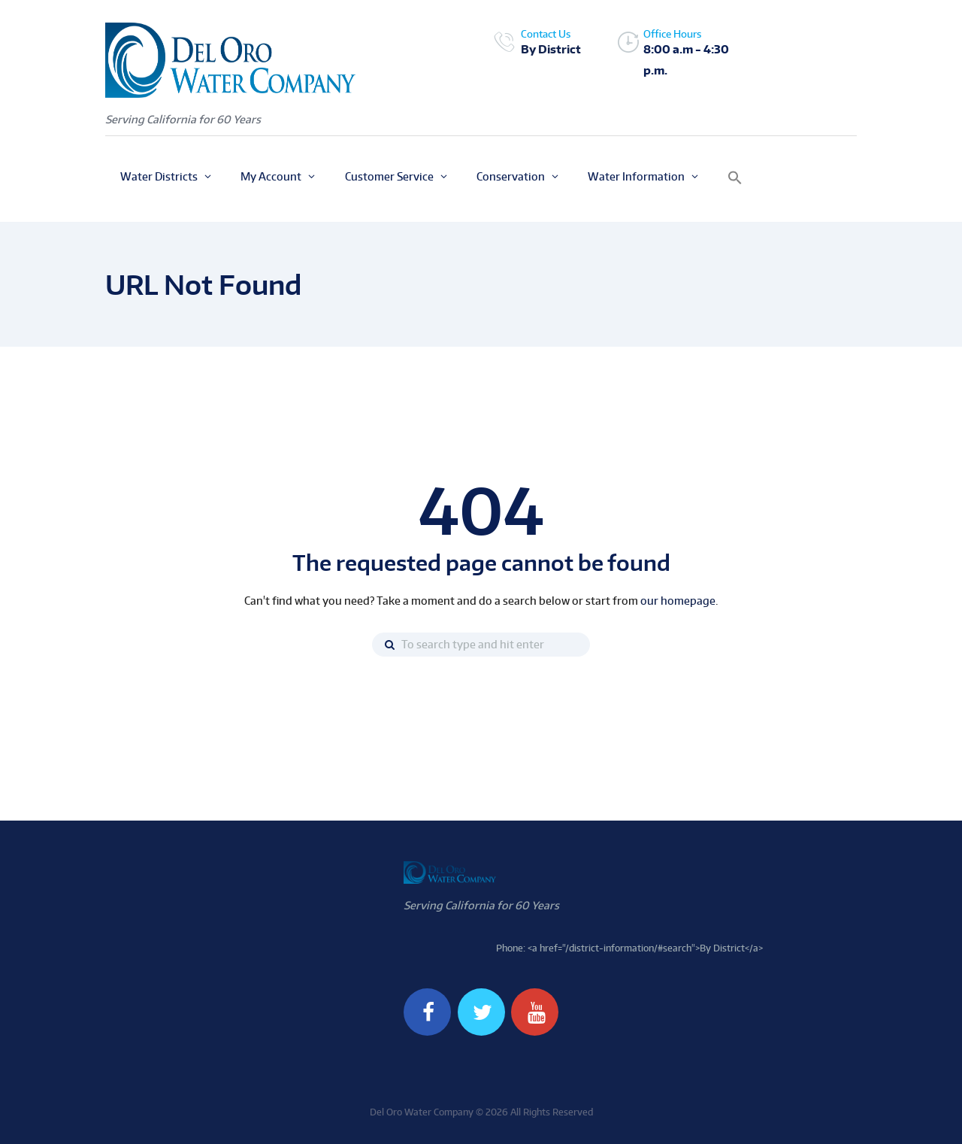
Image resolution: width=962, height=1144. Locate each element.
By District (551, 48)
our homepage (677, 600)
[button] (735, 179)
